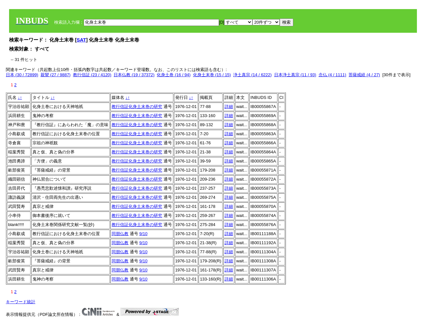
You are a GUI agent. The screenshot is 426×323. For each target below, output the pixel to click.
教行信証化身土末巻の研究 (137, 106)
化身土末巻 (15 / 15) (212, 74)
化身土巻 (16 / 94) (173, 74)
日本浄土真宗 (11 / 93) (295, 74)
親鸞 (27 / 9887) (56, 74)
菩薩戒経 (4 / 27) (364, 74)
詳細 (229, 106)
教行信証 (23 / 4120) (92, 74)
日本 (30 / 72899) (22, 74)
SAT (81, 39)
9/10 (143, 233)
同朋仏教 (120, 233)
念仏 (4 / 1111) (332, 74)
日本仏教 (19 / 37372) (134, 74)
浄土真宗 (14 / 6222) (252, 74)
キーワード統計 (20, 301)
